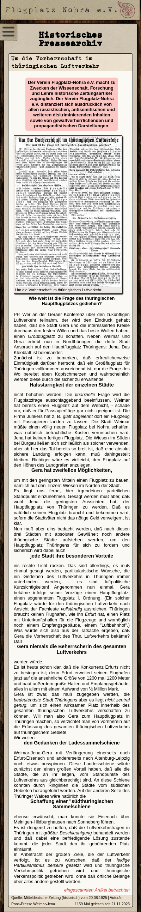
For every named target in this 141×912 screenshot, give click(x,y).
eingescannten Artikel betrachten (97, 890)
